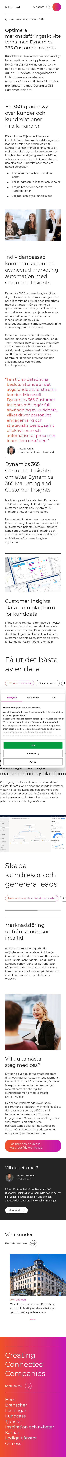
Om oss (13, 1443)
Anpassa (33, 753)
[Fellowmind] (12, 7)
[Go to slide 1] (31, 1319)
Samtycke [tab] (12, 697)
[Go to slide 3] (35, 1319)
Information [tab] (33, 697)
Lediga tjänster (21, 1438)
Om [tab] (54, 697)
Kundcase (15, 1416)
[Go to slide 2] (33, 1319)
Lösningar (15, 1410)
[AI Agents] (38, 7)
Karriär (12, 1432)
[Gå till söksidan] (48, 7)
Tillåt (33, 745)
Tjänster (13, 1421)
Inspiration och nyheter (29, 1427)
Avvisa (33, 762)
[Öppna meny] (56, 7)
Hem (10, 1399)
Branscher (16, 1405)
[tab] (19, 683)
